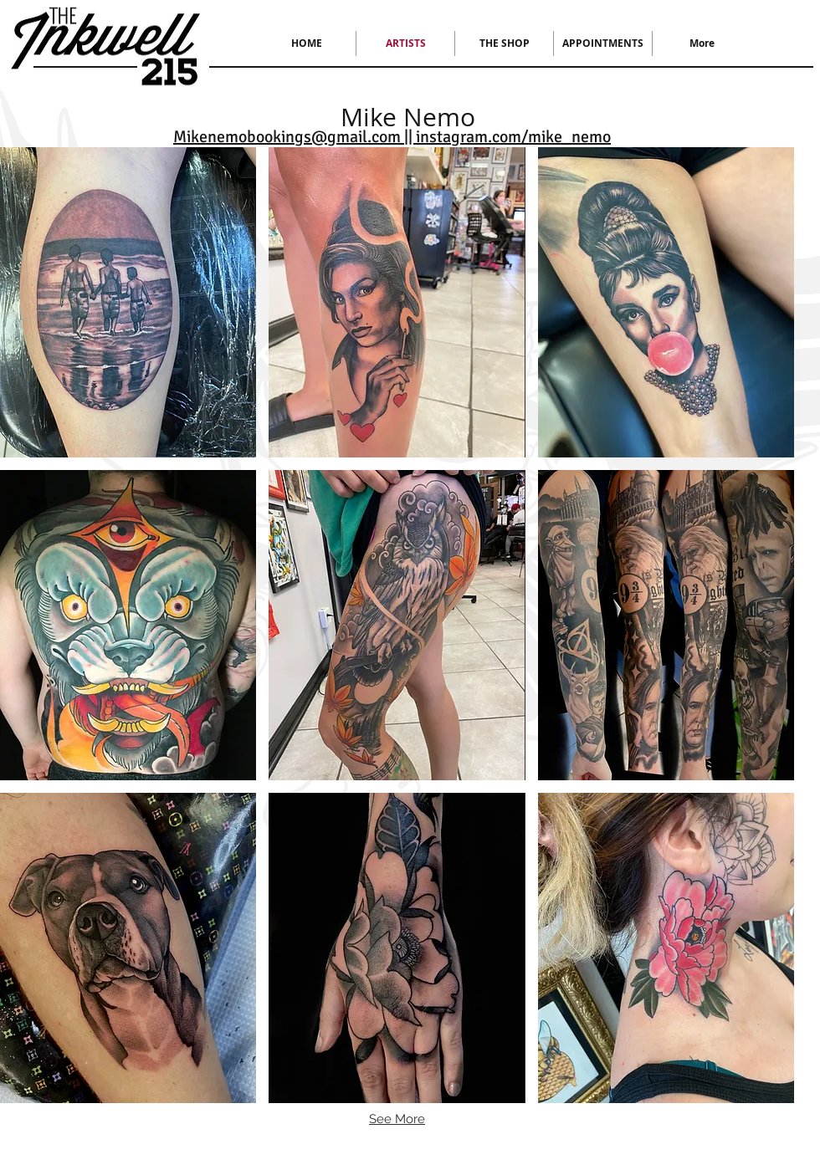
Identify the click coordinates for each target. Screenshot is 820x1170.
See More (397, 1119)
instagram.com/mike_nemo (513, 136)
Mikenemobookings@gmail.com (287, 136)
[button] (128, 302)
